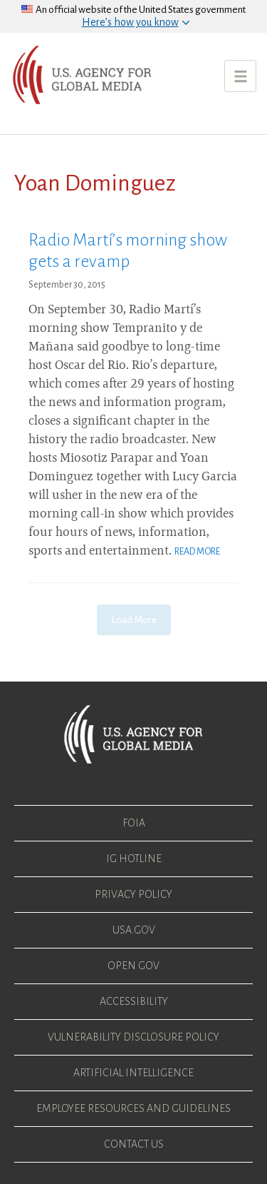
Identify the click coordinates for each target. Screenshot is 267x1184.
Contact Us (134, 1144)
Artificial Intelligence (133, 1072)
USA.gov (133, 930)
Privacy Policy (133, 894)
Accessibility (134, 1001)
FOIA (133, 823)
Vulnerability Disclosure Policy (133, 1037)
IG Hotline (134, 858)
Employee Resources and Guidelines (133, 1108)
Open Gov (133, 965)
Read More (197, 552)
